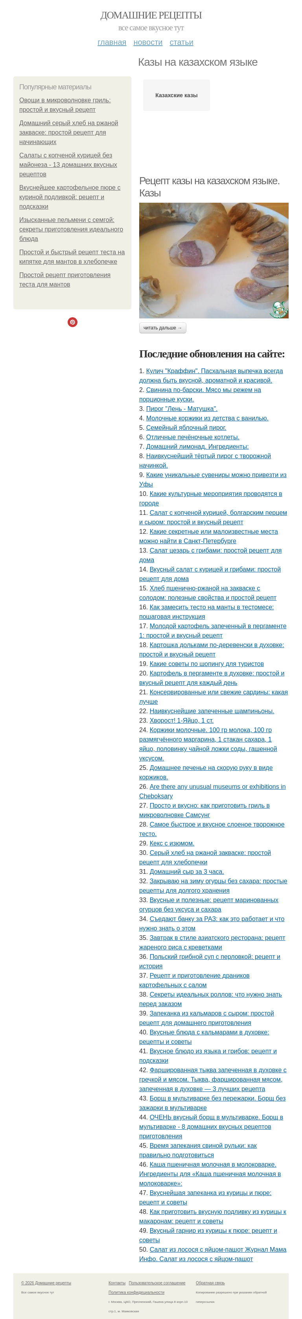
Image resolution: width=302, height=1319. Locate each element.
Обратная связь (210, 1283)
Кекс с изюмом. (172, 843)
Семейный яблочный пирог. (186, 427)
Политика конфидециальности (136, 1292)
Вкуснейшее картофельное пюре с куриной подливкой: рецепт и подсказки (69, 197)
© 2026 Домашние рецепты (46, 1283)
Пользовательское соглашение (157, 1283)
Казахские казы (176, 95)
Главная (112, 42)
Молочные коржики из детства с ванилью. (207, 418)
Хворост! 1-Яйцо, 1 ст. (182, 720)
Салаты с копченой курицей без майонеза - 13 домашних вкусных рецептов (68, 165)
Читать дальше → (163, 328)
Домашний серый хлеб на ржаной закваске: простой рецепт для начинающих (68, 132)
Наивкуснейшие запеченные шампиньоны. (212, 711)
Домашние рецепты (151, 15)
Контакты (117, 1283)
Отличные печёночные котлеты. (192, 437)
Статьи (181, 42)
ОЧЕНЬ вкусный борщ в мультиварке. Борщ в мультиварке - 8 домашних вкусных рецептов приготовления (211, 1127)
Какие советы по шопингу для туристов (207, 663)
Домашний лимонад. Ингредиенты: (197, 446)
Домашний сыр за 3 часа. (187, 871)
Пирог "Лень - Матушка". (182, 408)
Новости (147, 42)
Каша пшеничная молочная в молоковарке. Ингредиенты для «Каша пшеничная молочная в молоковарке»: (210, 1174)
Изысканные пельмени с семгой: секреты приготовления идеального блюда (71, 229)
